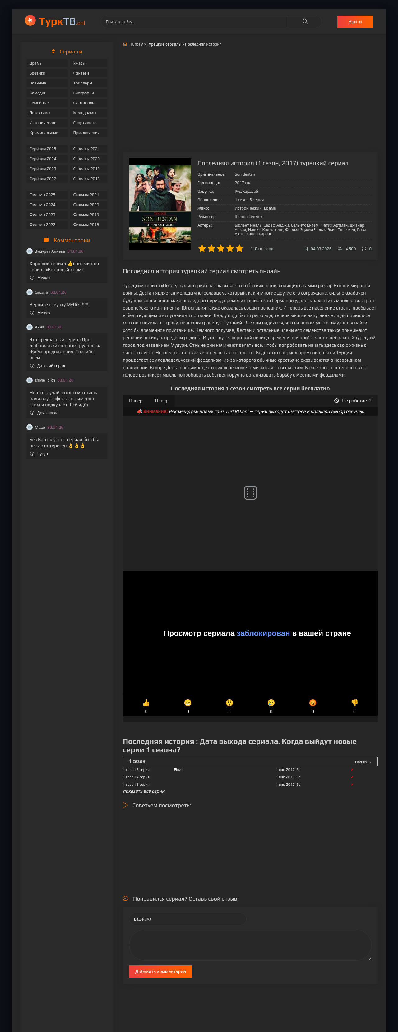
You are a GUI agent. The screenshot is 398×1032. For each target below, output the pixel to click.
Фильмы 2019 (86, 214)
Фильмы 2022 (42, 224)
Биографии (83, 93)
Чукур (39, 454)
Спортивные (84, 122)
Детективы (40, 113)
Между (40, 278)
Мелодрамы (84, 113)
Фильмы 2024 (42, 204)
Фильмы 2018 (86, 224)
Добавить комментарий (160, 971)
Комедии (38, 93)
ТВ (62, 21)
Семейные (39, 103)
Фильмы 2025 (42, 194)
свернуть (363, 761)
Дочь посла (44, 413)
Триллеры (82, 83)
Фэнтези (81, 73)
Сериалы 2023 (43, 168)
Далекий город (47, 366)
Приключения (86, 132)
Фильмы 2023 (42, 214)
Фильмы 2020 (86, 204)
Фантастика (84, 103)
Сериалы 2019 (86, 168)
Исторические (43, 122)
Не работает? (353, 400)
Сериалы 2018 (86, 178)
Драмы (36, 63)
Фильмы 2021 (86, 194)
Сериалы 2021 (86, 149)
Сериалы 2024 (43, 158)
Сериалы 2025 (43, 149)
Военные (38, 83)
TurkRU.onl (236, 411)
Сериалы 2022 (43, 178)
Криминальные (44, 132)
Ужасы (79, 63)
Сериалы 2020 (86, 158)
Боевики (37, 73)
